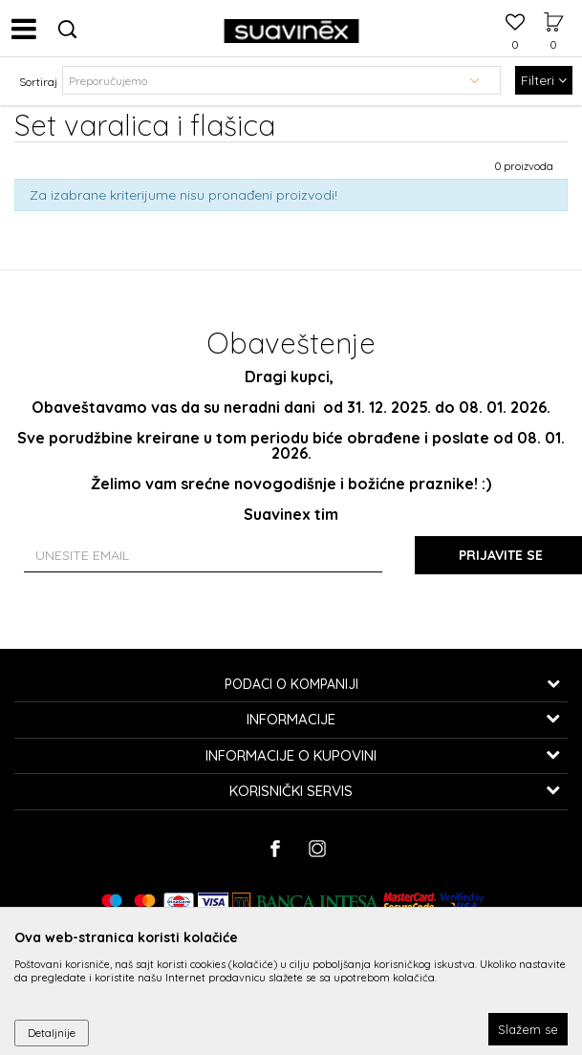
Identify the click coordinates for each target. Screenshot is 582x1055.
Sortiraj (38, 82)
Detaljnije (51, 1032)
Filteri (544, 80)
